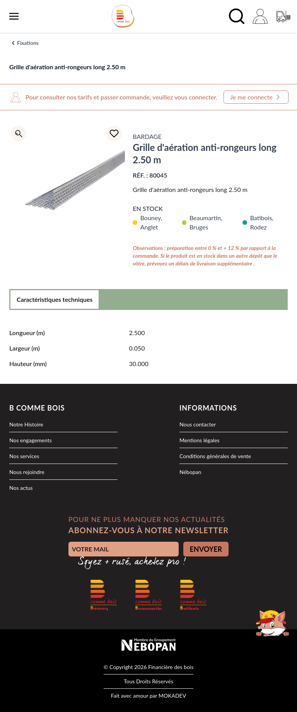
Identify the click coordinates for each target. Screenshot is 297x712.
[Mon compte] (260, 16)
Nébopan (190, 472)
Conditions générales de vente (215, 456)
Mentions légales (199, 440)
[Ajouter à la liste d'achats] (114, 133)
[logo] (123, 16)
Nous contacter (197, 424)
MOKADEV (172, 695)
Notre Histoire (26, 424)
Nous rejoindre (26, 472)
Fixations (28, 42)
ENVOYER (206, 549)
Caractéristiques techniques (54, 299)
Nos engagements (30, 440)
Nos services (24, 456)
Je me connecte (256, 97)
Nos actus (21, 487)
